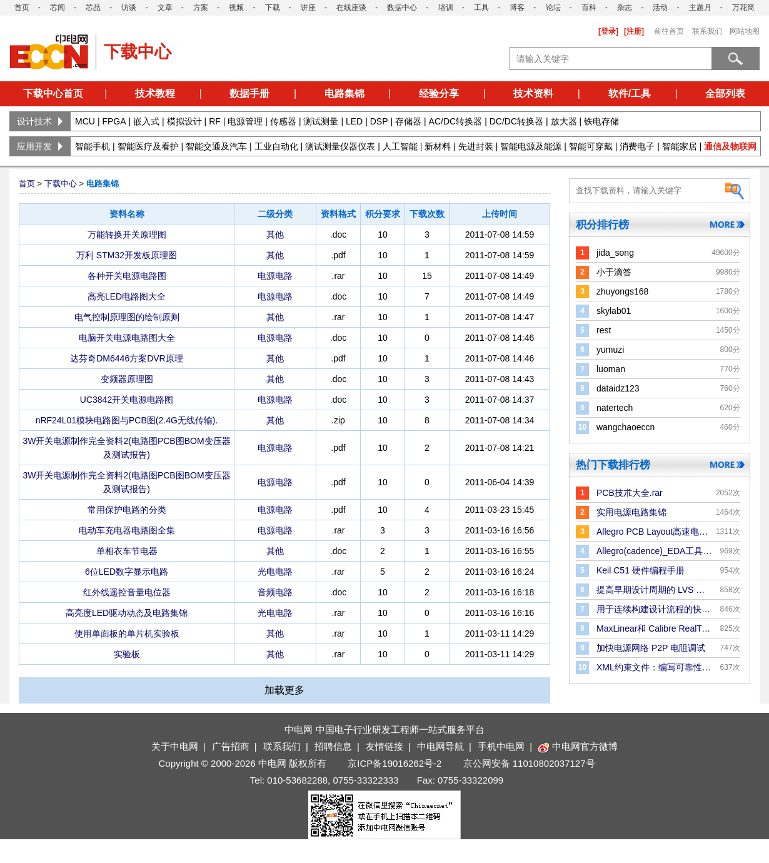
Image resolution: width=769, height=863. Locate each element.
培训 (445, 7)
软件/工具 (629, 93)
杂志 (624, 7)
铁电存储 (601, 121)
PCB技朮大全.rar (629, 493)
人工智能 (400, 146)
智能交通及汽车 (216, 146)
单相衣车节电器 (127, 551)
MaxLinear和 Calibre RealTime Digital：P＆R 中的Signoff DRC (654, 628)
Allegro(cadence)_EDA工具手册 (654, 551)
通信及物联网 (730, 146)
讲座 (308, 7)
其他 (275, 235)
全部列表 (725, 93)
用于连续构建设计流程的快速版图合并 (654, 609)
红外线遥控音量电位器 (127, 592)
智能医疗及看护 (148, 146)
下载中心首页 (53, 93)
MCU (85, 121)
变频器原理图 (127, 379)
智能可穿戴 (591, 146)
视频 (236, 7)
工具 (481, 7)
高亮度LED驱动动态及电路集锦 (127, 613)
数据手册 (249, 93)
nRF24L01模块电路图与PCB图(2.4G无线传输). (127, 420)
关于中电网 (174, 746)
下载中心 (60, 183)
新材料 (438, 146)
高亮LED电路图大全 (127, 296)
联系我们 (707, 31)
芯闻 (57, 7)
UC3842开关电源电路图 (126, 400)
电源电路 (275, 276)
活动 (660, 7)
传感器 (283, 121)
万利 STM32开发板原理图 (126, 255)
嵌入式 (146, 121)
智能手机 (92, 146)
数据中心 (402, 7)
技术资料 (533, 93)
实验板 (127, 654)
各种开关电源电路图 (127, 276)
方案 (200, 7)
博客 (517, 7)
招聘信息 (333, 746)
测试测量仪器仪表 (340, 146)
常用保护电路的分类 (127, 510)
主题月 (700, 7)
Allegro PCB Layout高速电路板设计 (654, 532)
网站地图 (745, 31)
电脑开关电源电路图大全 (127, 338)
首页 (21, 7)
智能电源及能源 (530, 146)
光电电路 (275, 572)
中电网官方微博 (578, 746)
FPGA (114, 121)
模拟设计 (184, 121)
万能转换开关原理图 (127, 235)
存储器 (408, 121)
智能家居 (679, 146)
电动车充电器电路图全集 (127, 530)
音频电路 (275, 592)
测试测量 (320, 121)
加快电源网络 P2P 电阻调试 (650, 648)
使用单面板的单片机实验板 (126, 633)
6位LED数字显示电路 (126, 572)
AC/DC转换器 (456, 121)
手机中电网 (501, 746)
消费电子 (637, 146)
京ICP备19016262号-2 (394, 763)
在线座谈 (351, 7)
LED (354, 121)
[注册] (634, 31)
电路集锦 (344, 93)
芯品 (93, 7)
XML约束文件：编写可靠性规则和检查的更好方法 (654, 667)
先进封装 (475, 146)
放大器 (564, 121)
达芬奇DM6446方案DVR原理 (126, 358)
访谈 (128, 7)
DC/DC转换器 (516, 121)
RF (215, 121)
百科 (588, 7)
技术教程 (155, 93)
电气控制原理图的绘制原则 (126, 317)
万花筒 (743, 7)
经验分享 (439, 93)
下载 (272, 7)
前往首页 (669, 31)
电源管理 (245, 121)
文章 (165, 7)
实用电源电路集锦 (631, 512)
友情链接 (384, 746)
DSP (379, 121)
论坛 (553, 7)
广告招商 (230, 746)
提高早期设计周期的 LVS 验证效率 (654, 590)
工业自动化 (276, 146)
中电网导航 (440, 746)
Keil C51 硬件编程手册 (640, 570)
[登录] (608, 31)
